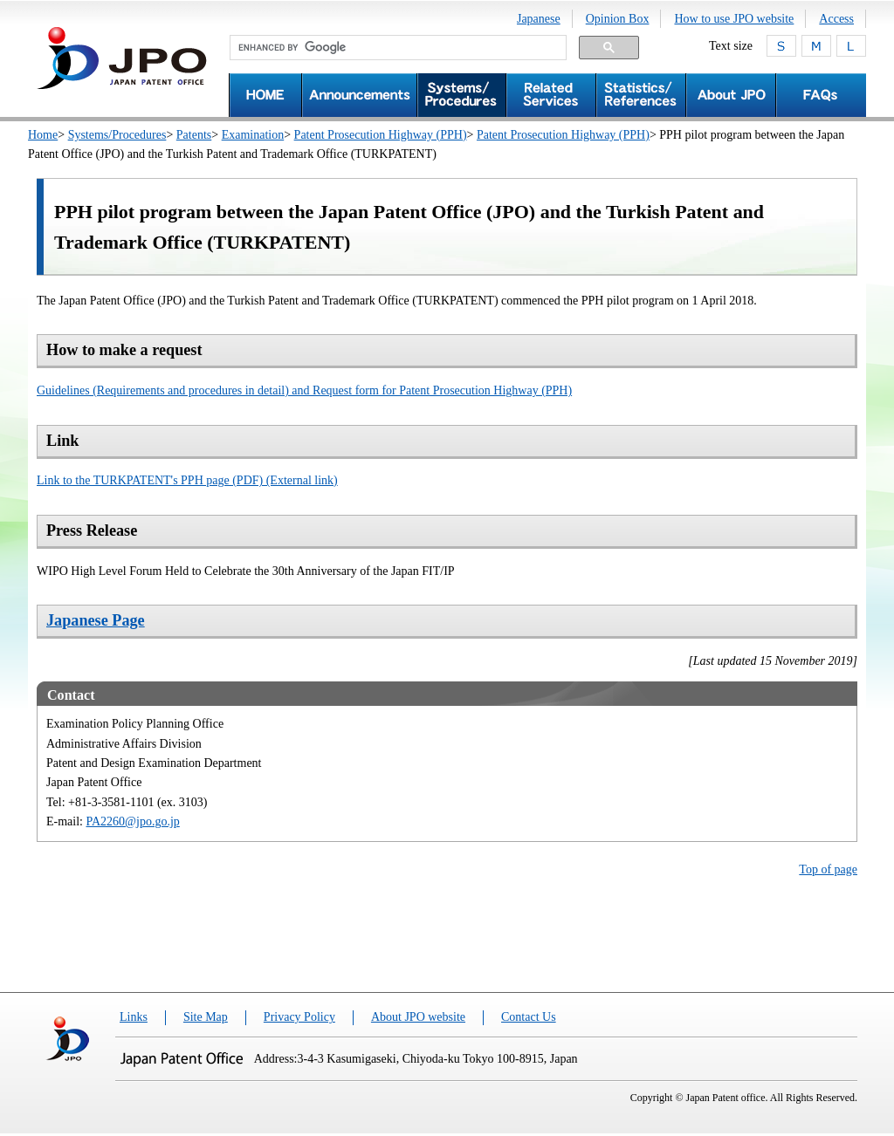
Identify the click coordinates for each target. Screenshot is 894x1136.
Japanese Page (95, 620)
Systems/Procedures (117, 134)
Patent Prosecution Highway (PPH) (380, 134)
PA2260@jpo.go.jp (133, 821)
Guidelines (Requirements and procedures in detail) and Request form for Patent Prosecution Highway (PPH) (304, 390)
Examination (253, 134)
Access (836, 18)
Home (43, 134)
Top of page (828, 869)
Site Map (205, 1016)
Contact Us (528, 1016)
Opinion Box (618, 18)
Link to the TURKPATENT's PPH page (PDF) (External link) (187, 480)
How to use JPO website (734, 18)
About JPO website (418, 1016)
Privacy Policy (299, 1016)
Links (134, 1016)
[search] (396, 48)
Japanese (538, 18)
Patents (193, 134)
